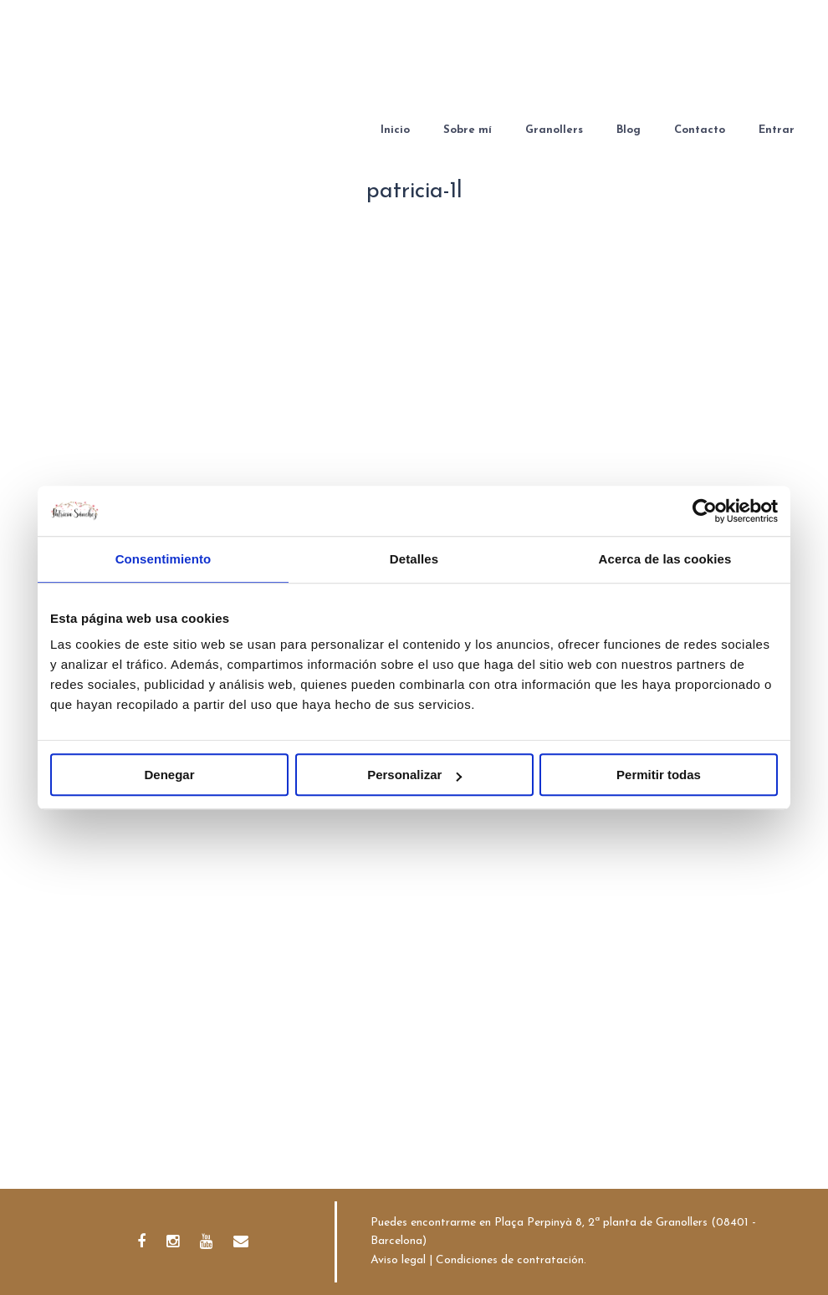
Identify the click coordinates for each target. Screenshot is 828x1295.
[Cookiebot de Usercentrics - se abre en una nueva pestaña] (704, 510)
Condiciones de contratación (510, 1260)
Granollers (554, 130)
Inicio (395, 130)
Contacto (699, 130)
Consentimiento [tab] (163, 559)
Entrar (777, 130)
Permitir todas (658, 774)
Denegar (169, 774)
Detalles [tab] (414, 559)
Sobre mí (467, 130)
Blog (628, 130)
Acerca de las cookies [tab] (665, 559)
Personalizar (414, 774)
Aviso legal (398, 1260)
